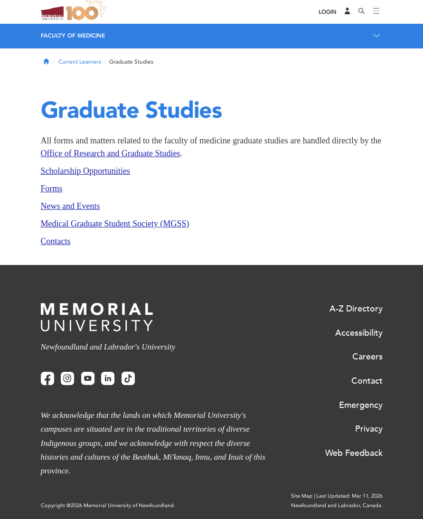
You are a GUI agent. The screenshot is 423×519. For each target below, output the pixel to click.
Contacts (56, 241)
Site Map (301, 496)
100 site (88, 12)
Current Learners (79, 61)
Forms (52, 188)
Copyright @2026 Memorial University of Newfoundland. (108, 505)
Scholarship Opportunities (85, 171)
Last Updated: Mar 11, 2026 (349, 496)
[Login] (327, 12)
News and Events (70, 206)
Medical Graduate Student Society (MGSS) (115, 223)
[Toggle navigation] (376, 12)
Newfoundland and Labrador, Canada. (337, 505)
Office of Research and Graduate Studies (110, 153)
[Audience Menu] (347, 12)
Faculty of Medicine (73, 35)
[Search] (362, 12)
